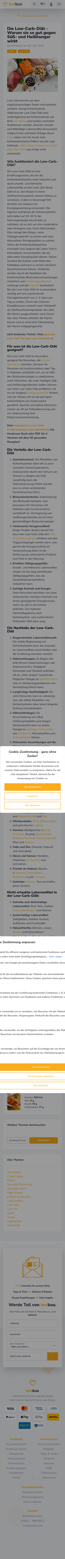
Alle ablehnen (32, 805)
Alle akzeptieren (32, 787)
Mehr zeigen (55, 956)
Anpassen (32, 796)
